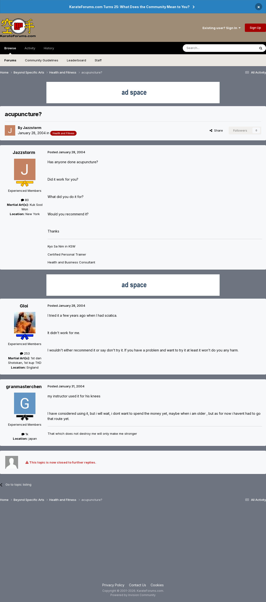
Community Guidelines (41, 60)
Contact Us (137, 585)
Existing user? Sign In (221, 28)
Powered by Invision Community (133, 595)
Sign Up (255, 28)
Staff (98, 60)
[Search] (207, 48)
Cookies (157, 585)
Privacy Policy (113, 585)
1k (24, 434)
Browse (10, 50)
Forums (10, 60)
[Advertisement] (133, 544)
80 (25, 200)
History (49, 48)
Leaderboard (76, 60)
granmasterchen (24, 386)
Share (216, 130)
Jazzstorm (32, 128)
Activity (30, 48)
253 (25, 353)
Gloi (24, 305)
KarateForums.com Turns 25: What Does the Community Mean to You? (129, 7)
